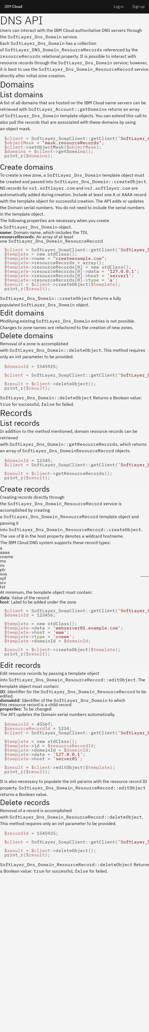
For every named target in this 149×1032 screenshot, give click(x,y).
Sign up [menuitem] (138, 6)
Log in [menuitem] (119, 6)
